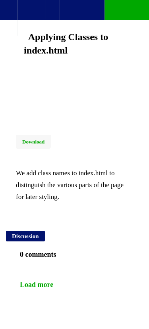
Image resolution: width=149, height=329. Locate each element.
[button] (8, 14)
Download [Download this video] (33, 142)
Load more (36, 285)
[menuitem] (31, 18)
